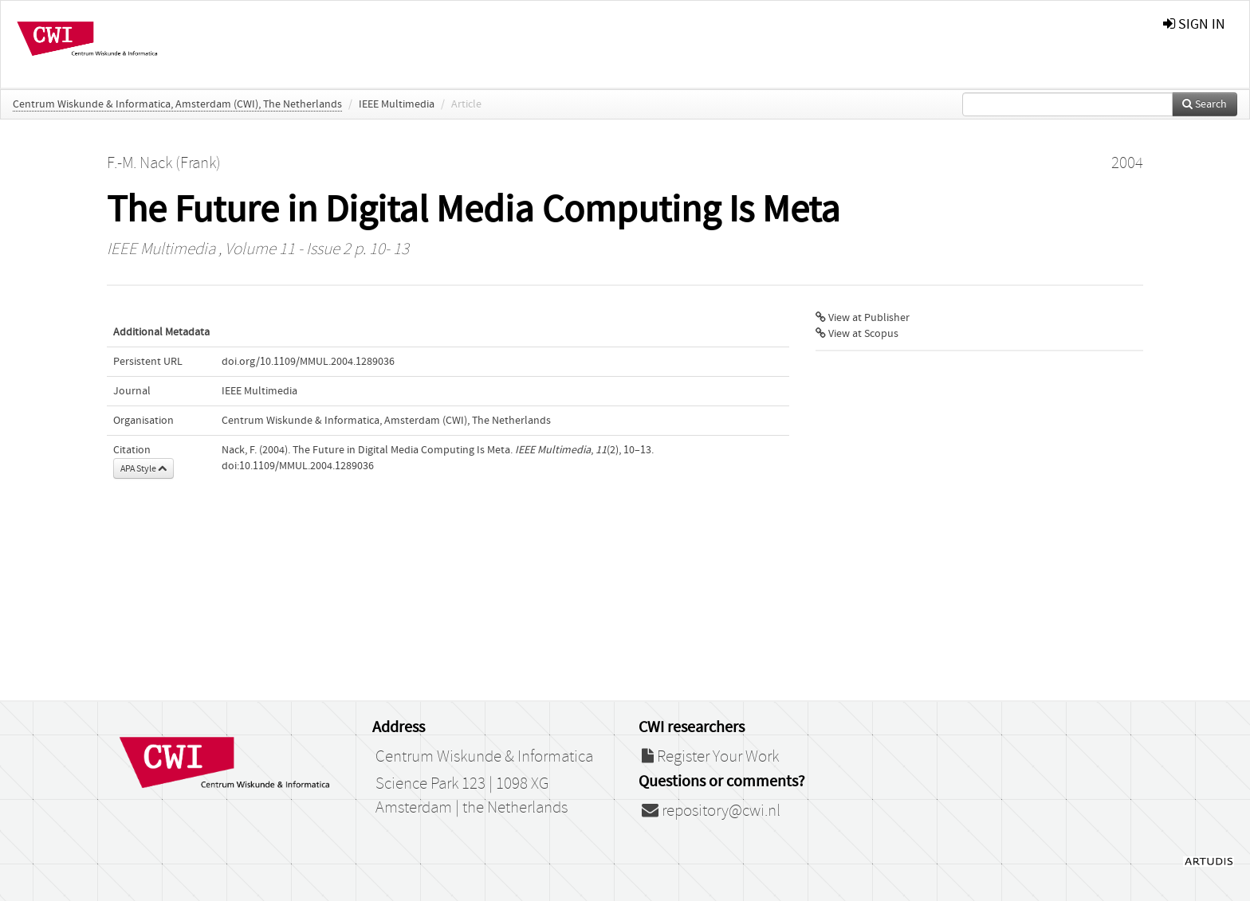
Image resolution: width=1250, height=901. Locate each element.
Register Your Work (710, 756)
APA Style (143, 468)
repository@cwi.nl (711, 811)
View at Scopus (857, 333)
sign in (1194, 24)
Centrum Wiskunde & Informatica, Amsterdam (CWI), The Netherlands (177, 104)
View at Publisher (863, 317)
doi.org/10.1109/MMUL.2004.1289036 (308, 361)
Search (1204, 104)
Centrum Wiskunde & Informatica (484, 756)
